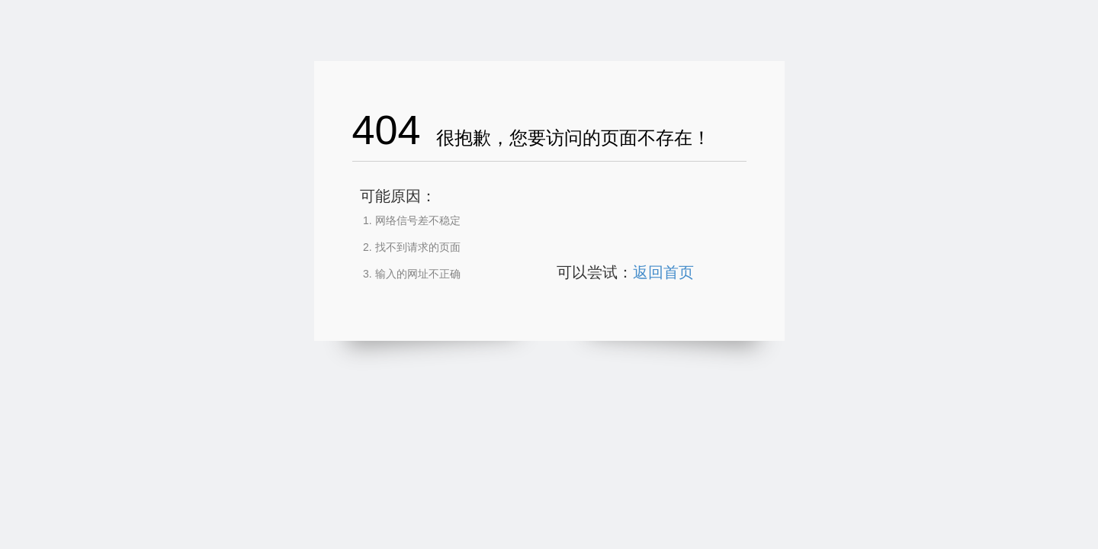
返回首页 (663, 272)
